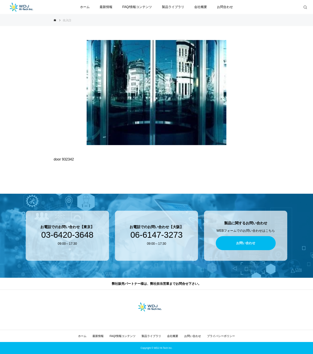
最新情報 (106, 7)
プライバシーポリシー (221, 336)
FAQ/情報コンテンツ (137, 7)
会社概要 (200, 7)
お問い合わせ (192, 336)
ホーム (85, 7)
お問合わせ (225, 7)
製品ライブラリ (173, 7)
